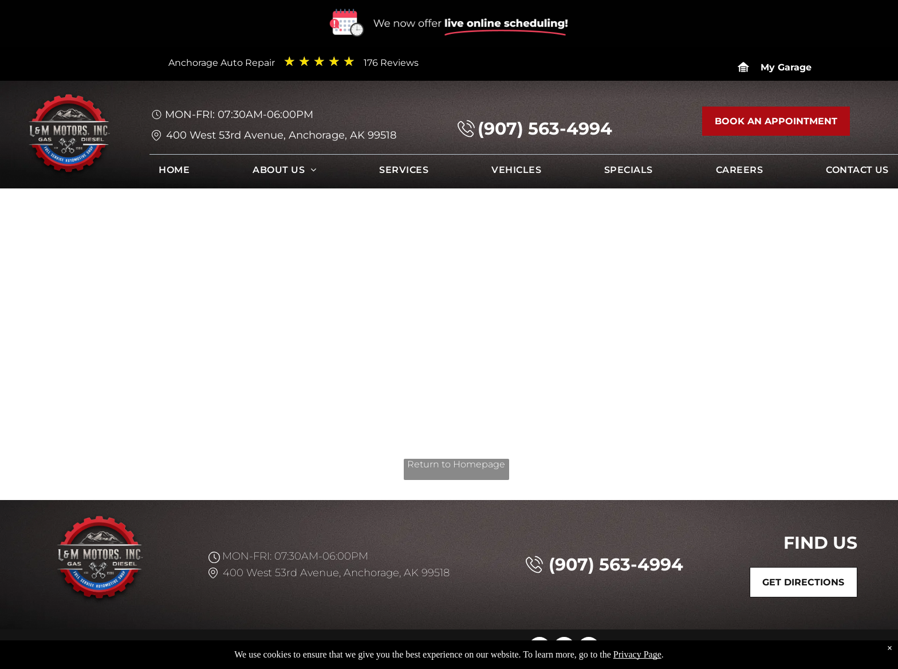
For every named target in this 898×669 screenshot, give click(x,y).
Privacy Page (637, 654)
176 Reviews (391, 62)
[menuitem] (174, 173)
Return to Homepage (456, 464)
